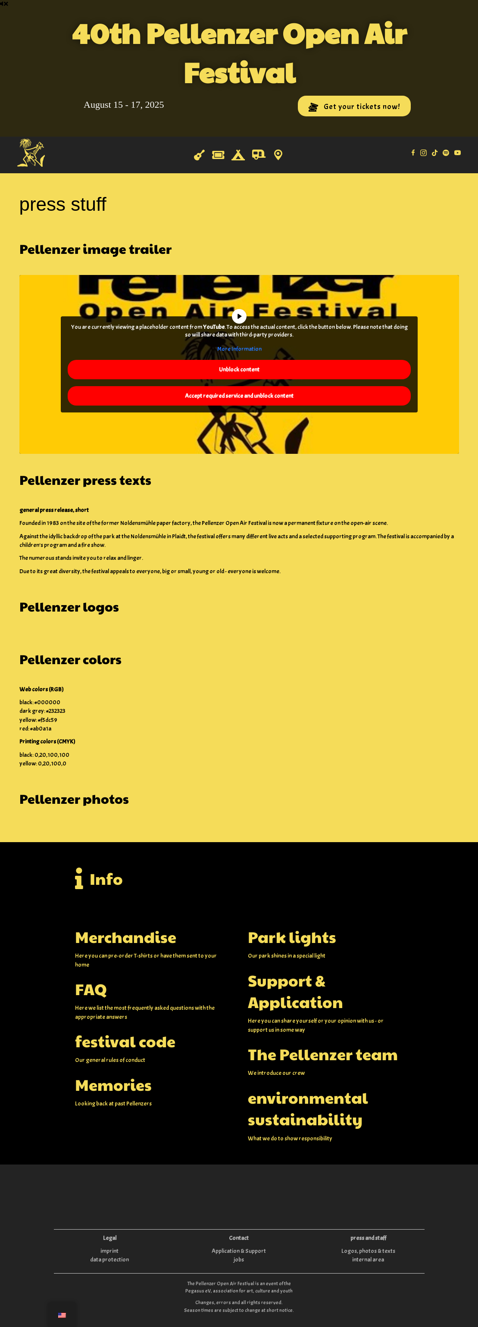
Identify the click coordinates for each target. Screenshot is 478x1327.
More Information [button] (239, 349)
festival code (125, 1041)
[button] (354, 106)
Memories (113, 1084)
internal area (368, 1259)
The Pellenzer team (323, 1054)
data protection (109, 1259)
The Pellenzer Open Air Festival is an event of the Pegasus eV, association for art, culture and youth (239, 1287)
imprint (109, 1251)
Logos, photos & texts (368, 1251)
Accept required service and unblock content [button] (239, 395)
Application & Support (239, 1251)
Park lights (292, 936)
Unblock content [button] (239, 369)
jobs (239, 1259)
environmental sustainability (308, 1108)
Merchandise (125, 936)
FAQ (91, 988)
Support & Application (295, 990)
